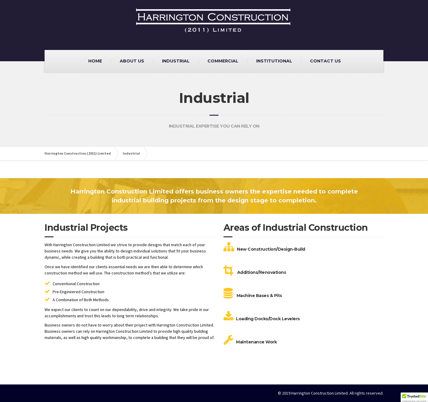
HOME (95, 61)
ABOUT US (132, 61)
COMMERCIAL (222, 61)
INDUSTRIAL (176, 61)
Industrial (131, 153)
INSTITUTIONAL (274, 61)
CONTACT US (325, 61)
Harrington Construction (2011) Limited (78, 153)
